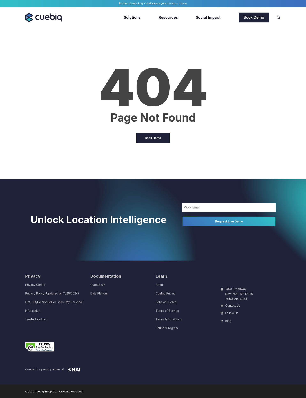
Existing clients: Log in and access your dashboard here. (153, 3)
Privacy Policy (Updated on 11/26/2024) (52, 293)
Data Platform (99, 293)
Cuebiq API (97, 284)
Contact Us (232, 305)
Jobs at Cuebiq (166, 302)
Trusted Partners (36, 319)
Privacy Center (35, 284)
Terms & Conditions (169, 319)
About (160, 284)
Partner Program (167, 328)
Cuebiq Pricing (166, 293)
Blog (228, 320)
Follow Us (231, 313)
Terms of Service (167, 310)
